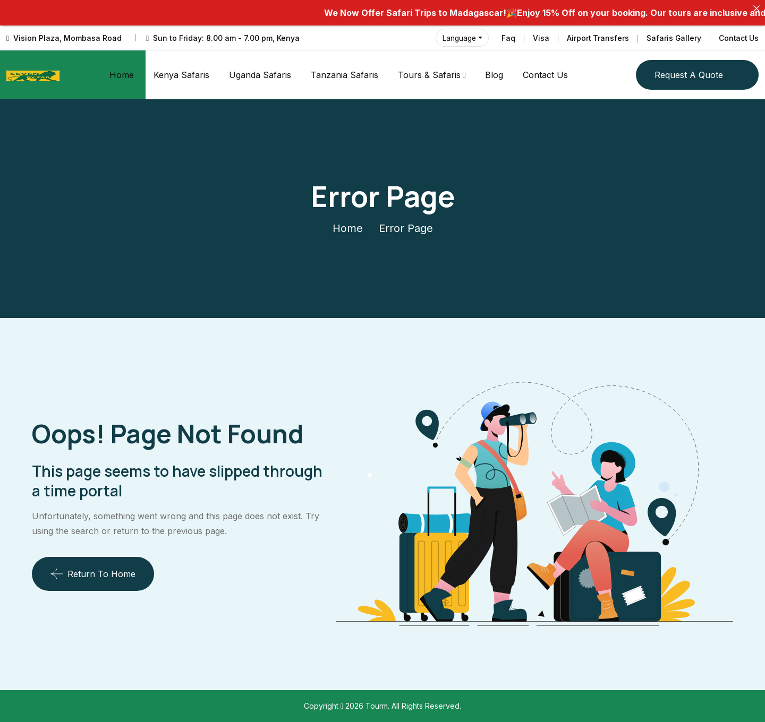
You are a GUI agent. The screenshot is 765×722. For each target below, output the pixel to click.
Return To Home (92, 574)
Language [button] (457, 37)
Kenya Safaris (181, 75)
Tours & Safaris (429, 75)
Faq (506, 37)
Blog (494, 75)
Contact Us (738, 37)
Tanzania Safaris (344, 75)
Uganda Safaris (260, 75)
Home (121, 75)
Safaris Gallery (672, 37)
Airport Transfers (596, 37)
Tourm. (379, 705)
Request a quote (688, 75)
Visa (539, 37)
